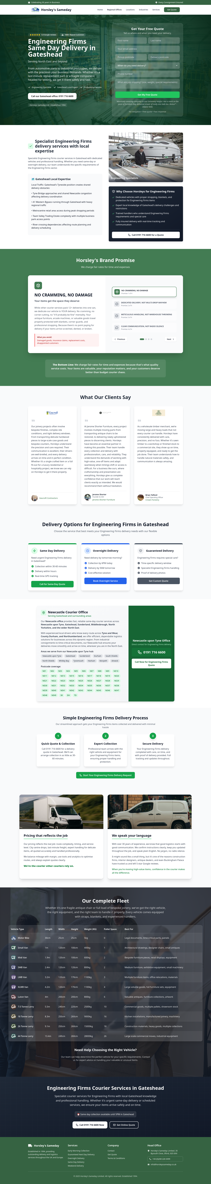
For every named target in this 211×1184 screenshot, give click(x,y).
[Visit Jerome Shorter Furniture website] (105, 413)
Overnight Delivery (76, 1158)
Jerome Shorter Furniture (103, 499)
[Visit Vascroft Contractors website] (52, 413)
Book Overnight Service (105, 580)
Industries (143, 9)
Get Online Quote (124, 1124)
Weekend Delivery (76, 1165)
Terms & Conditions (116, 1158)
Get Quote (172, 9)
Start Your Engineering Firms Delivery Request (105, 775)
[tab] (144, 292)
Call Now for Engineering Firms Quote (151, 663)
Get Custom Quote (158, 580)
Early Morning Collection (78, 1150)
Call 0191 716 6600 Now (90, 1124)
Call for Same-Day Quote (52, 584)
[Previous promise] (119, 339)
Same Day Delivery (76, 1162)
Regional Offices (114, 9)
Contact (111, 1150)
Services (156, 9)
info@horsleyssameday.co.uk (161, 1164)
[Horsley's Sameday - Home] (51, 9)
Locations (130, 9)
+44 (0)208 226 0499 (159, 1159)
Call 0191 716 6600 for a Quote (146, 234)
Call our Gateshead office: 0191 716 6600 (52, 96)
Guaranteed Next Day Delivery (81, 1154)
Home (100, 9)
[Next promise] (171, 339)
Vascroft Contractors (48, 498)
